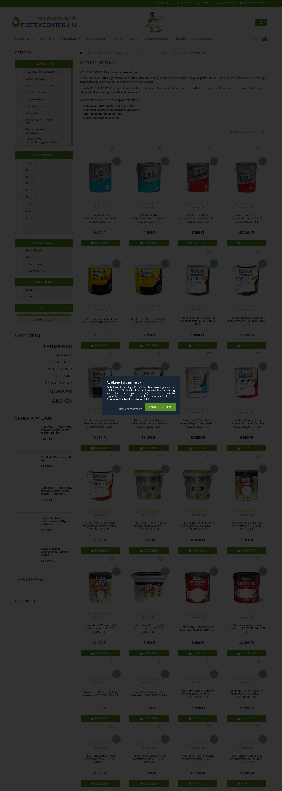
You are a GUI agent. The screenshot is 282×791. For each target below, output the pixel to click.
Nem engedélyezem (130, 408)
